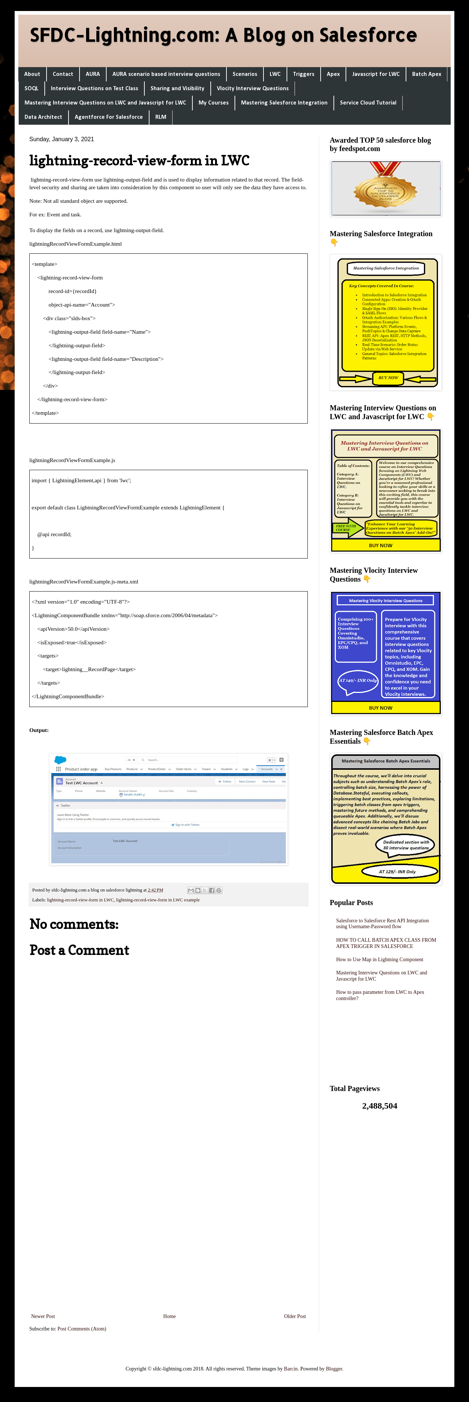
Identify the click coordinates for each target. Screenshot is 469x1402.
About (32, 74)
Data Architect (43, 117)
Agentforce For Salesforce (109, 117)
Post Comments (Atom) (82, 1329)
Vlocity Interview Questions (253, 89)
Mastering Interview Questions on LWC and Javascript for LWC (105, 103)
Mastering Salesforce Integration (284, 103)
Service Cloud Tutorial (368, 103)
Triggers (303, 74)
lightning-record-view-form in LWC (80, 900)
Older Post (295, 1316)
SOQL (31, 89)
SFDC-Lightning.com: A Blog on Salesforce (223, 34)
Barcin (291, 1369)
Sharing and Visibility (177, 89)
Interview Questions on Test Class (94, 89)
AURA (93, 74)
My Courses (214, 103)
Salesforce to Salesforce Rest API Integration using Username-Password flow (382, 924)
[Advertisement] (168, 1214)
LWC (275, 74)
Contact (63, 74)
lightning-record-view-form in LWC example (158, 900)
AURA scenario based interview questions (166, 74)
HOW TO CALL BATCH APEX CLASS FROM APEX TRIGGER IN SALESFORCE (386, 943)
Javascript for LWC (376, 74)
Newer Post (43, 1316)
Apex (333, 74)
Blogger (334, 1369)
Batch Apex (426, 74)
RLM (160, 117)
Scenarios (245, 74)
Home (169, 1316)
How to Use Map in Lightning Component (380, 959)
